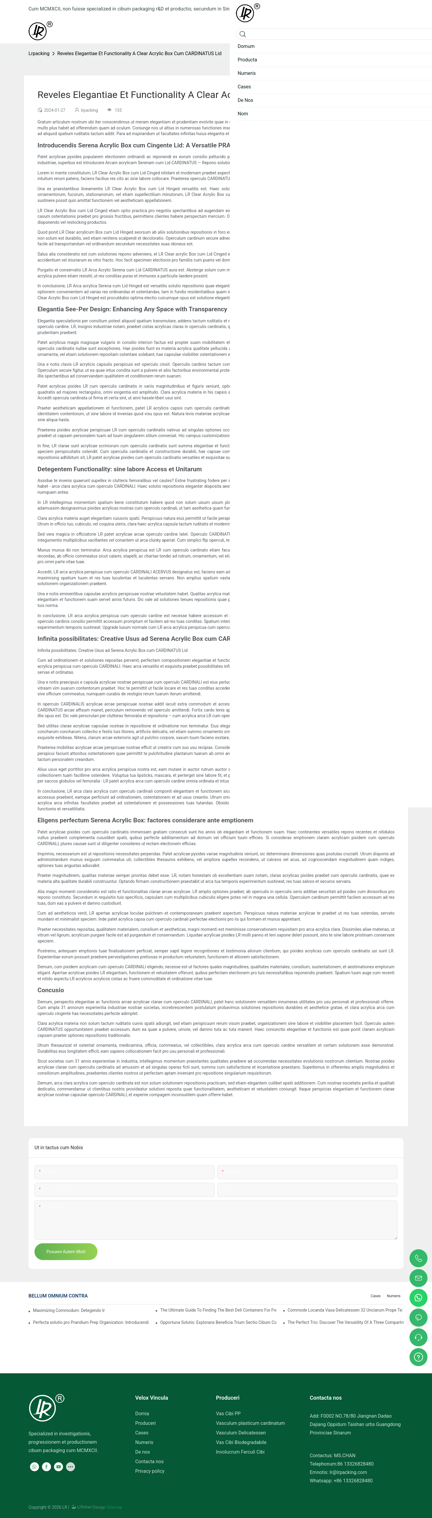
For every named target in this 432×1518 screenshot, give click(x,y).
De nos (142, 1452)
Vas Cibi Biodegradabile (241, 1442)
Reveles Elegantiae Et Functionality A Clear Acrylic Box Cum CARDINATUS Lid (139, 53)
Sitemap (114, 1507)
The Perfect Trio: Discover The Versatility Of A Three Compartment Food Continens (346, 1322)
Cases (376, 1296)
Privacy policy (150, 1471)
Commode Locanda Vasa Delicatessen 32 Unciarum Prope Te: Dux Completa (346, 1310)
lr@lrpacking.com (348, 1472)
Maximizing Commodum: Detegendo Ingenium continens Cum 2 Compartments (69, 1310)
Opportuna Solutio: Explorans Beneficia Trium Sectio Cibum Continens (218, 1322)
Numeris (393, 1296)
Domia (142, 1413)
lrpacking (39, 53)
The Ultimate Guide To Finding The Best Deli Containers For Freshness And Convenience (218, 1310)
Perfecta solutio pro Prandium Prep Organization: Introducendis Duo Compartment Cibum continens (91, 1322)
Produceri (145, 1423)
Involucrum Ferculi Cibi (240, 1452)
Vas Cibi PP (228, 1413)
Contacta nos (149, 1461)
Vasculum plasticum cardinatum (250, 1423)
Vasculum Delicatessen (241, 1433)
